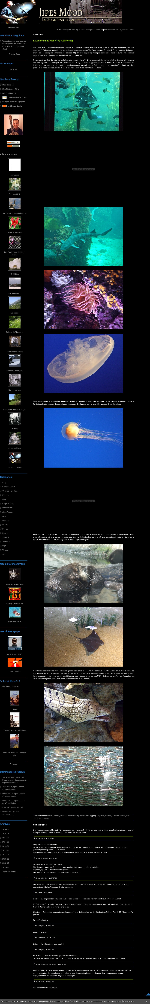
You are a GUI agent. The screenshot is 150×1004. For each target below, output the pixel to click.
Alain (4, 807)
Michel (4, 794)
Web (4, 554)
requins (122, 816)
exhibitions (45, 818)
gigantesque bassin (98, 63)
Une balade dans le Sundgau (14, 409)
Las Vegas (14, 175)
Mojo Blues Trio (8, 85)
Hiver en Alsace (15, 390)
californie (116, 816)
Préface (15, 429)
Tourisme (5, 542)
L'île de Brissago (14, 293)
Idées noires (7, 508)
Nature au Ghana (14, 448)
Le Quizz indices (16, 807)
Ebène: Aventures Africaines (15, 731)
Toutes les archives (9, 871)
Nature (5, 525)
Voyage (5, 550)
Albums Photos (8, 154)
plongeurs (37, 818)
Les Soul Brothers (15, 467)
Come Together (15, 672)
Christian (44, 878)
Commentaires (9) (85, 816)
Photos (5, 529)
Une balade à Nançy (15, 351)
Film (4, 499)
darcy (43, 838)
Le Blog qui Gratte (15, 106)
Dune (14, 709)
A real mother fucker (14, 654)
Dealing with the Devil (14, 604)
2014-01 (5, 846)
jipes (43, 926)
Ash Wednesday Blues (14, 584)
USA (4, 546)
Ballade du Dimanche (14, 332)
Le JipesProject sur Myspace (13, 102)
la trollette (44, 858)
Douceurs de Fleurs (14, 233)
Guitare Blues (14, 54)
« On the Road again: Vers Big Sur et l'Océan (72, 30)
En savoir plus (128, 1001)
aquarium (101, 816)
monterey (108, 816)
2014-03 (5, 842)
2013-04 (5, 855)
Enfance (5, 495)
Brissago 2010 (14, 194)
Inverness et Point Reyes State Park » (119, 30)
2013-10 (5, 850)
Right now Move (14, 622)
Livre (4, 516)
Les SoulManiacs (9, 93)
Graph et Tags (7, 504)
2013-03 (5, 859)
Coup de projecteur (9, 491)
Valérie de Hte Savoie (49, 964)
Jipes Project (7, 512)
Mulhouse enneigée (14, 371)
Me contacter (13, 28)
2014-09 (5, 838)
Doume (5, 812)
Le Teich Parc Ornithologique (14, 213)
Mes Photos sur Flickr (10, 89)
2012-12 (5, 863)
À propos (13, 764)
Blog (4, 482)
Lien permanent (72, 816)
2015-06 (5, 833)
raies (127, 816)
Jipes (4, 787)
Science (5, 537)
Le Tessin (14, 313)
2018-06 (5, 829)
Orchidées (15, 274)
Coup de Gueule (8, 487)
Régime (5, 533)
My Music (13, 69)
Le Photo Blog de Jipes (17, 97)
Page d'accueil (97, 30)
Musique (5, 520)
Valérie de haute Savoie (11, 777)
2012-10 (5, 867)
